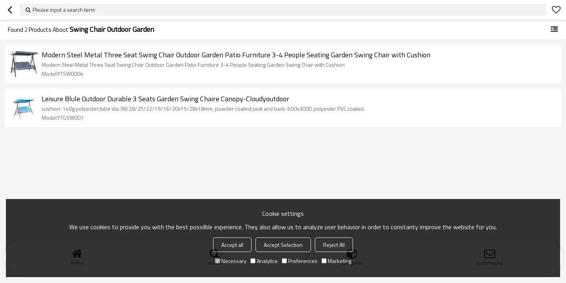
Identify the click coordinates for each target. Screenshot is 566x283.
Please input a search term (64, 9)
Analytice (264, 261)
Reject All (334, 245)
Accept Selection (283, 245)
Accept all (232, 245)
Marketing (336, 261)
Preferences (300, 261)
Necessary (230, 261)
